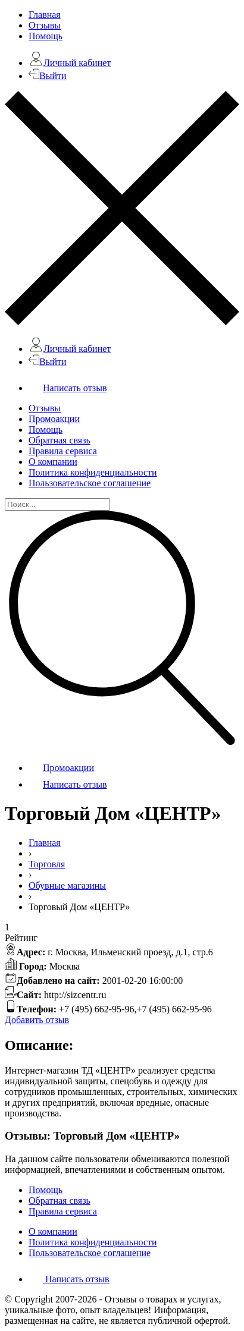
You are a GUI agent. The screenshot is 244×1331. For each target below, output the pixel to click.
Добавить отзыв (37, 1020)
